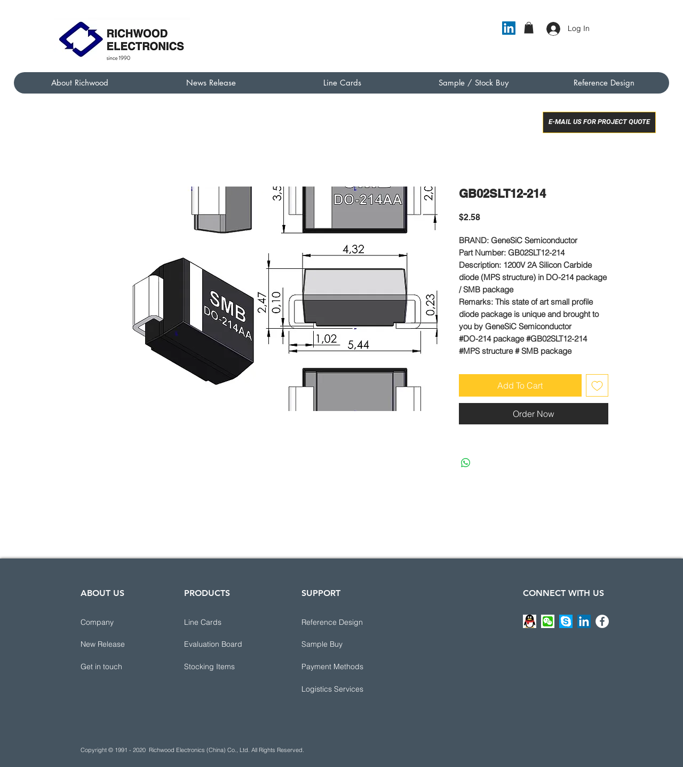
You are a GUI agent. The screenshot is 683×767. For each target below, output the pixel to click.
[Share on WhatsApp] (465, 462)
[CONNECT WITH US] (563, 594)
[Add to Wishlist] (597, 385)
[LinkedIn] (508, 28)
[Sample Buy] (339, 644)
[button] (529, 28)
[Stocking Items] (222, 667)
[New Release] (118, 644)
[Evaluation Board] (222, 644)
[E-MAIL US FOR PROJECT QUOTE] (599, 122)
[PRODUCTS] (222, 594)
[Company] (118, 622)
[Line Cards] (222, 622)
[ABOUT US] (118, 594)
